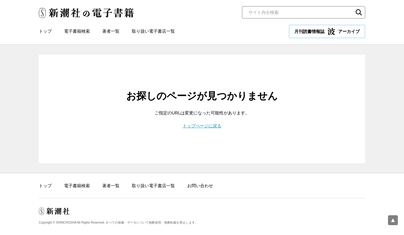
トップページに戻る (202, 125)
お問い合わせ (200, 185)
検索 (359, 12)
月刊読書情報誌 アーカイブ (327, 31)
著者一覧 (110, 31)
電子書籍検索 (77, 31)
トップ (45, 31)
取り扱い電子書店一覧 (153, 31)
